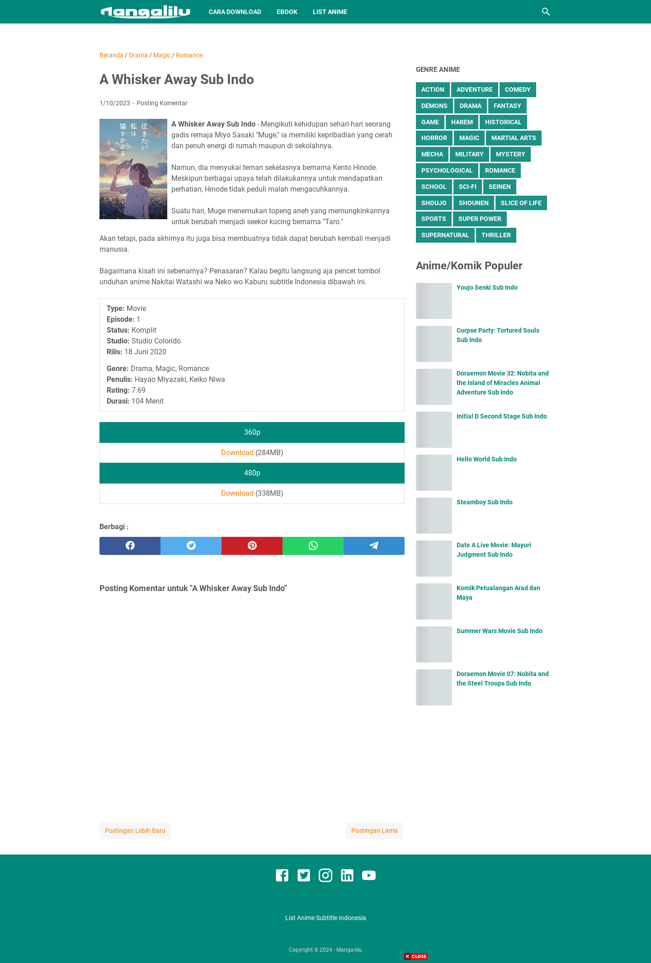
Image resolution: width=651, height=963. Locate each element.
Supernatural (445, 235)
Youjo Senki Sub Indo (487, 287)
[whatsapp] (313, 546)
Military (469, 154)
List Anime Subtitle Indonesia (325, 917)
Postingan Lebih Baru (135, 830)
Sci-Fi (467, 186)
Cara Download (235, 11)
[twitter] (191, 546)
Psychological (447, 170)
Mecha (432, 154)
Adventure (475, 89)
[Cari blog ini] (546, 11)
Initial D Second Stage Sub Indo (502, 416)
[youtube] (369, 877)
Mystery (510, 154)
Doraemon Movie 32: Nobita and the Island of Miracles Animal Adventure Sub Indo (503, 383)
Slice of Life (521, 203)
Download (237, 452)
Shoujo (434, 203)
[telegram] (374, 546)
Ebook (287, 11)
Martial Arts (513, 137)
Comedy (518, 89)
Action (432, 89)
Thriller (496, 235)
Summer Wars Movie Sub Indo (499, 630)
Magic (469, 137)
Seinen (500, 186)
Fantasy (507, 105)
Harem (462, 122)
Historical (503, 122)
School (434, 186)
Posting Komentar (162, 103)
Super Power (479, 218)
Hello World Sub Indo (487, 459)
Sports (433, 218)
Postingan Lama (374, 830)
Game (430, 122)
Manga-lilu (349, 950)
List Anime (330, 11)
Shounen (474, 203)
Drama (470, 105)
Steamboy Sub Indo (485, 502)
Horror (434, 137)
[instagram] (325, 877)
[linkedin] (347, 877)
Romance (500, 170)
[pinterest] (252, 546)
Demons (434, 105)
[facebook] (129, 546)
